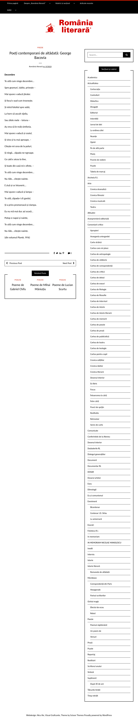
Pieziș (92, 154)
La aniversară (96, 519)
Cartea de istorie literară (101, 313)
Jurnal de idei (96, 124)
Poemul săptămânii (98, 625)
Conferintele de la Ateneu (99, 436)
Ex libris (93, 383)
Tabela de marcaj (97, 171)
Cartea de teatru (97, 342)
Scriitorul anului (94, 666)
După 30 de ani (97, 684)
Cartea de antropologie (100, 254)
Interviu (91, 554)
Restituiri (91, 660)
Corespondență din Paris (101, 584)
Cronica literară (97, 372)
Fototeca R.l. (93, 531)
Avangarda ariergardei (100, 236)
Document (92, 460)
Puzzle (93, 165)
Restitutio (94, 413)
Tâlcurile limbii (94, 690)
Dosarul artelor (94, 478)
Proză (90, 642)
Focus (92, 389)
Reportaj (91, 654)
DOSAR (91, 472)
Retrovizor (94, 419)
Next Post (67, 263)
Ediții (9, 10)
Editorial (94, 112)
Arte (89, 183)
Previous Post (15, 263)
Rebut (93, 613)
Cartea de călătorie (98, 260)
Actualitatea (93, 83)
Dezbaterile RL (94, 448)
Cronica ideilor (96, 366)
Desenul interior (97, 377)
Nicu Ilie (40, 715)
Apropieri (94, 230)
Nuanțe (93, 136)
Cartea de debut (97, 277)
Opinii (92, 142)
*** (40, 63)
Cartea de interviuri (98, 301)
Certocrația (95, 89)
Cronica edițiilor (97, 360)
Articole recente (86, 3)
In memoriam (93, 536)
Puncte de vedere (98, 160)
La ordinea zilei (96, 130)
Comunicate (93, 430)
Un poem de (95, 631)
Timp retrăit (93, 695)
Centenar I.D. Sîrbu (98, 513)
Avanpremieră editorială (98, 218)
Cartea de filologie (98, 289)
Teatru (93, 207)
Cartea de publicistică (99, 336)
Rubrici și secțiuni (62, 3)
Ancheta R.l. (93, 177)
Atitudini (91, 213)
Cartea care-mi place (99, 248)
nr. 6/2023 (47, 66)
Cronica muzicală (97, 201)
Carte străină (95, 242)
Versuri (93, 637)
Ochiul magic (93, 601)
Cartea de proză (97, 330)
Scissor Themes (77, 715)
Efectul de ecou (97, 607)
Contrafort (94, 95)
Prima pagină (12, 3)
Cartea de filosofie (98, 295)
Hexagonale (95, 589)
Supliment (92, 678)
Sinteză (91, 672)
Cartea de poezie (97, 324)
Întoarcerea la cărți (98, 395)
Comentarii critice (95, 224)
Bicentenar (95, 507)
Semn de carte (96, 425)
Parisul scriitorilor (98, 595)
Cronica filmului (97, 195)
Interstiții (94, 118)
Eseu (90, 483)
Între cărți (94, 401)
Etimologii (92, 489)
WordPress (107, 715)
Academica (92, 77)
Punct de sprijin (97, 407)
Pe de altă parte (97, 148)
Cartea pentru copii (98, 354)
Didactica (94, 101)
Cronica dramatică (98, 189)
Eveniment (92, 501)
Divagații (94, 107)
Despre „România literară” (35, 3)
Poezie (40, 47)
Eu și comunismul (95, 495)
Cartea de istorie (97, 307)
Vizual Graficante (52, 715)
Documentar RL (94, 466)
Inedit (90, 548)
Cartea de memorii (98, 319)
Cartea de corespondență (101, 265)
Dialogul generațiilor (96, 454)
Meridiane (92, 578)
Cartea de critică (97, 271)
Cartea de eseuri (97, 283)
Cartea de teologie (98, 348)
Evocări (91, 525)
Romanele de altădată (100, 572)
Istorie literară (94, 566)
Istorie (90, 560)
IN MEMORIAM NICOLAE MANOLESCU (104, 542)
